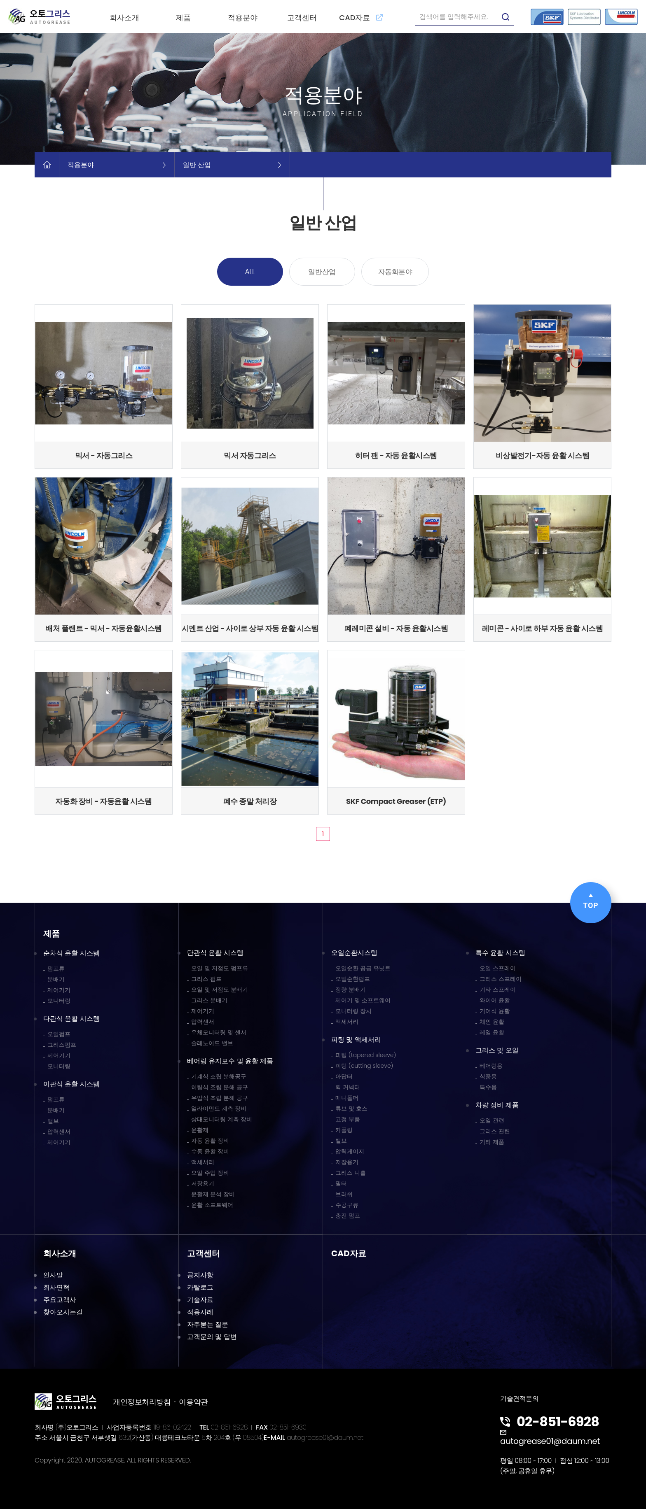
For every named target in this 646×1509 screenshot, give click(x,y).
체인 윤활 (492, 1022)
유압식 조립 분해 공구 (219, 1098)
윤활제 (199, 1130)
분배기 (56, 979)
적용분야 (242, 17)
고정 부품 (347, 1119)
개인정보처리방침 (142, 1402)
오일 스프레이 (498, 968)
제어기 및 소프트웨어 (363, 1000)
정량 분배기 (350, 989)
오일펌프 (58, 1034)
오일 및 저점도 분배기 (219, 989)
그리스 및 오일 (497, 1050)
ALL (250, 272)
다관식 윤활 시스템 (71, 1018)
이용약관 (193, 1402)
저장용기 (202, 1183)
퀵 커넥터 (347, 1087)
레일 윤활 (492, 1032)
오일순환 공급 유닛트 (363, 968)
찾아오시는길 (63, 1312)
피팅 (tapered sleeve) (365, 1055)
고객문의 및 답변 (212, 1336)
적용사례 (200, 1312)
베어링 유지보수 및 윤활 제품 (230, 1061)
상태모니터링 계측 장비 (221, 1119)
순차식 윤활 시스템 (71, 953)
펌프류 (56, 968)
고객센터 (302, 17)
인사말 (53, 1275)
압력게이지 (349, 1151)
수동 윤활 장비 (210, 1151)
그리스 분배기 (209, 1000)
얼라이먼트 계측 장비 (218, 1108)
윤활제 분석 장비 (213, 1194)
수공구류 (346, 1205)
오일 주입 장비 (210, 1173)
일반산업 (321, 272)
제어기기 (58, 990)
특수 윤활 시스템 (500, 952)
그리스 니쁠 (350, 1173)
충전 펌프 (347, 1215)
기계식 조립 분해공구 (218, 1076)
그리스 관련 (495, 1131)
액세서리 (202, 1162)
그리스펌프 (61, 1045)
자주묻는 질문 (207, 1324)
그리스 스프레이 (501, 979)
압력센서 (58, 1131)
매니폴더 (346, 1098)
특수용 (488, 1087)
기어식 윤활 (495, 1011)
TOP (591, 902)
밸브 (53, 1121)
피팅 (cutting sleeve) (364, 1066)
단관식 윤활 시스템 (215, 952)
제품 (183, 17)
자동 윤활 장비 (210, 1140)
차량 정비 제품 (497, 1105)
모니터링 (58, 1001)
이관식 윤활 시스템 (71, 1084)
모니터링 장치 (353, 1011)
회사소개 (124, 17)
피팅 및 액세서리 (356, 1039)
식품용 (488, 1076)
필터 (341, 1183)
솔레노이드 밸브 (212, 1043)
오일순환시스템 (354, 952)
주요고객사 (59, 1299)
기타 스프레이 (498, 989)
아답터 (344, 1076)
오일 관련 (492, 1120)
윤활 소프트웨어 (212, 1205)
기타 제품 (492, 1142)
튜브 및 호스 (351, 1108)
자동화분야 (395, 272)
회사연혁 (56, 1287)
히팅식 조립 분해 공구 (219, 1087)
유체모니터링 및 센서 (218, 1032)
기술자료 (200, 1299)
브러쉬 (344, 1194)
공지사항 (200, 1275)
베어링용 (491, 1066)
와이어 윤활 (495, 1000)
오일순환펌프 (352, 979)
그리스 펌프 (206, 979)
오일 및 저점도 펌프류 (219, 968)
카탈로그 (200, 1287)
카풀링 (344, 1130)
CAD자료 (361, 17)
